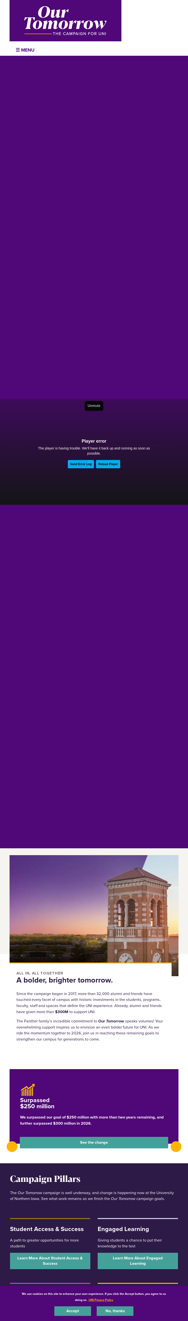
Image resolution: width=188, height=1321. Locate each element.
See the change (94, 1142)
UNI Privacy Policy (101, 1300)
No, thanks (115, 1311)
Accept (72, 1311)
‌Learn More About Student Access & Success (50, 1260)
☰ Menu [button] (25, 50)
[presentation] (12, 1146)
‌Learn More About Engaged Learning (138, 1260)
